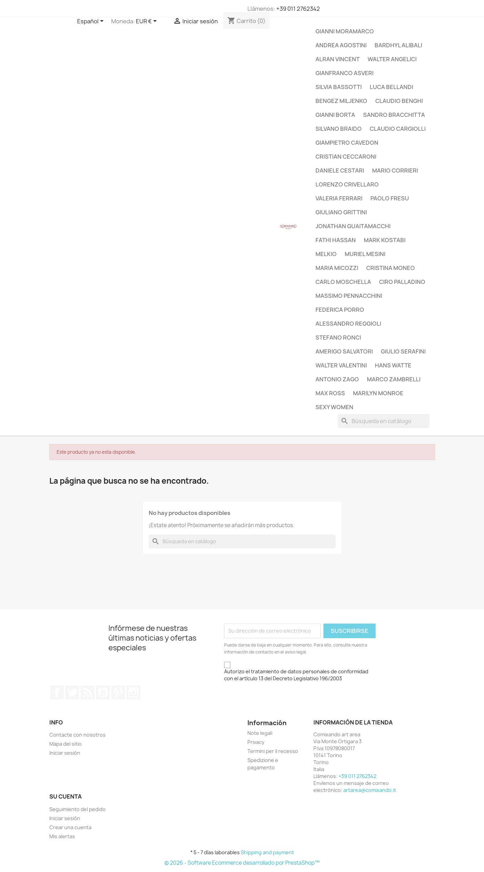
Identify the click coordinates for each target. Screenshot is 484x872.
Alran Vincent (337, 59)
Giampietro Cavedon (346, 142)
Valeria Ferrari (338, 198)
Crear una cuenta (70, 827)
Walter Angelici (392, 59)
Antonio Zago (337, 379)
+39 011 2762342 (298, 9)
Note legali (259, 733)
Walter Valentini (341, 365)
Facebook (57, 692)
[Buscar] (383, 421)
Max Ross (330, 393)
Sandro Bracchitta (394, 115)
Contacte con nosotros (77, 734)
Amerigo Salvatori (344, 351)
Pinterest (118, 692)
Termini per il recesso (272, 751)
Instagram (133, 692)
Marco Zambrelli (393, 379)
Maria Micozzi (336, 268)
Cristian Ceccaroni (345, 156)
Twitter (72, 692)
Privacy (255, 742)
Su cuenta (65, 796)
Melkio (326, 254)
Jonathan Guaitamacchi (353, 226)
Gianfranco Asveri (344, 73)
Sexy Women (334, 407)
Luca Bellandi (391, 87)
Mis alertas (62, 836)
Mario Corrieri (395, 170)
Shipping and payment (267, 852)
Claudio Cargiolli (398, 129)
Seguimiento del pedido (77, 809)
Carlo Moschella (343, 282)
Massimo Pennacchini (348, 296)
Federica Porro (339, 310)
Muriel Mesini (365, 254)
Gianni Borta (335, 115)
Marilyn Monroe (378, 393)
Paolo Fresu (389, 198)
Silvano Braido (338, 129)
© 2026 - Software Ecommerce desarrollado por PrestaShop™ (242, 862)
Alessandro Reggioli (348, 323)
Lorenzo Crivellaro (347, 184)
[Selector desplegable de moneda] (147, 21)
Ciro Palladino (402, 282)
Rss (88, 692)
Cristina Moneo (390, 268)
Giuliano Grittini (341, 212)
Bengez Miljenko (341, 101)
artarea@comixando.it (369, 790)
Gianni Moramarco (344, 31)
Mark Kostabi (384, 240)
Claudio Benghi (399, 101)
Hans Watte (393, 365)
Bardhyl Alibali (398, 45)
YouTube (103, 692)
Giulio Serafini (403, 351)
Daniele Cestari (339, 170)
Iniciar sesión (64, 753)
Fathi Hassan (335, 240)
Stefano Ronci (338, 337)
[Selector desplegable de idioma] (91, 21)
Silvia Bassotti (338, 87)
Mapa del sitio (65, 743)
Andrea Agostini (341, 45)
